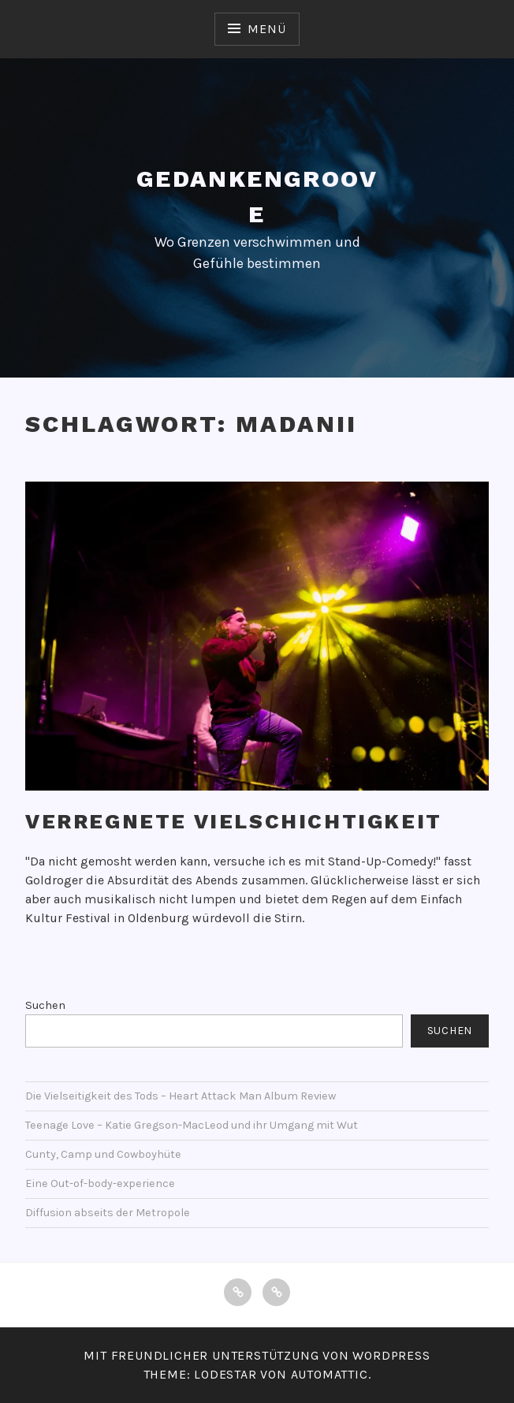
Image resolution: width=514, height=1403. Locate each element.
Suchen (45, 1005)
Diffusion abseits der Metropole (107, 1212)
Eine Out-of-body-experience (100, 1183)
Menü (266, 28)
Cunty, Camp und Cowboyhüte (103, 1154)
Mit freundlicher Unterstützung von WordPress (257, 1355)
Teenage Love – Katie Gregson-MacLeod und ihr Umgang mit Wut (191, 1125)
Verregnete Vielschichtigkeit (233, 821)
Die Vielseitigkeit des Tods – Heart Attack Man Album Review (180, 1096)
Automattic (329, 1374)
